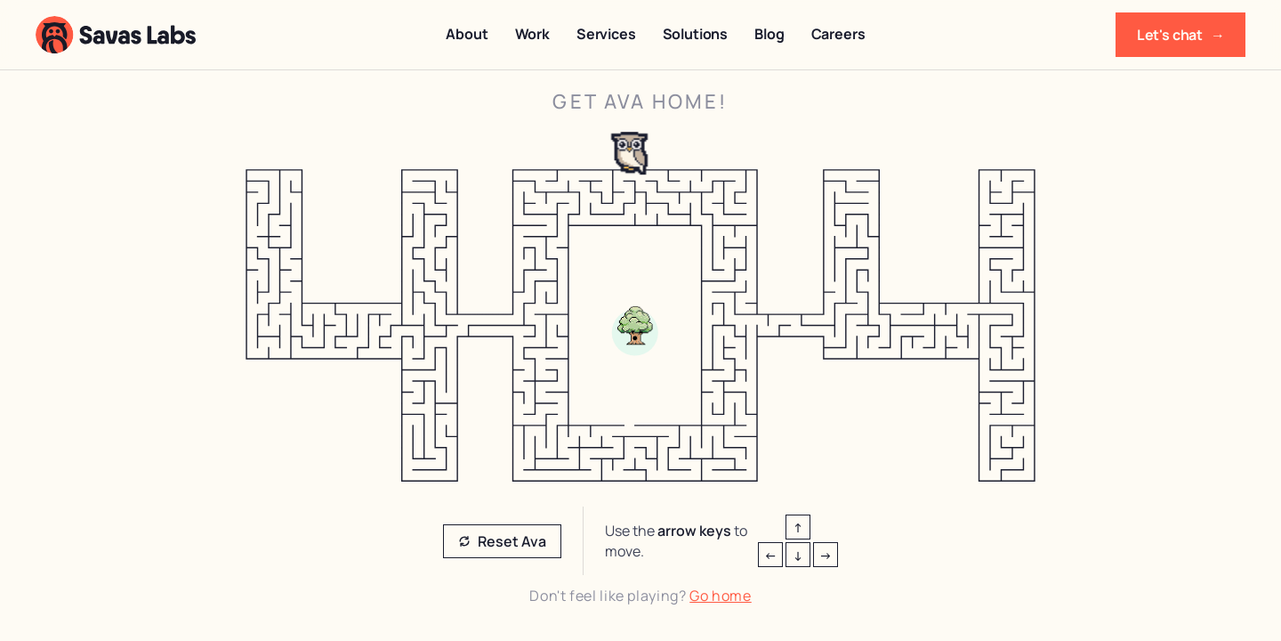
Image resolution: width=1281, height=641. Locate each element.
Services (606, 34)
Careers (838, 34)
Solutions (696, 34)
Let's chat (1180, 35)
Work (532, 34)
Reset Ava (501, 541)
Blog (769, 34)
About (466, 34)
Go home (720, 595)
